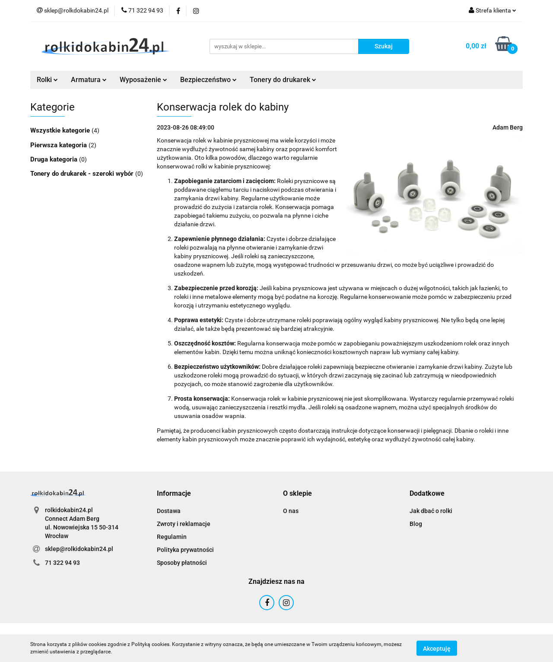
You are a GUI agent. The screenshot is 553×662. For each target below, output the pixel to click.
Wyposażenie (143, 80)
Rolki (47, 80)
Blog (416, 523)
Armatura (89, 80)
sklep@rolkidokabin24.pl (79, 548)
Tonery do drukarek (283, 80)
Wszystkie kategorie (61, 130)
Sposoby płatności (182, 562)
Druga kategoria (54, 159)
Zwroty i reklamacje (183, 523)
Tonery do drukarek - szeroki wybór (82, 173)
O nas (291, 510)
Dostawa (169, 510)
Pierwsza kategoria (59, 145)
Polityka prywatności (185, 549)
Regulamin (172, 536)
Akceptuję (437, 648)
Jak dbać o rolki (431, 510)
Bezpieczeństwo (208, 80)
